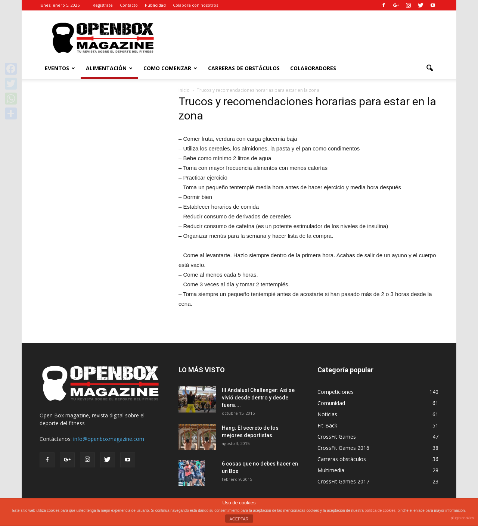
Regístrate (103, 5)
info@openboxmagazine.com (108, 438)
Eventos (60, 68)
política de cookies (380, 510)
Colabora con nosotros (195, 5)
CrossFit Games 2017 (343, 481)
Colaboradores (313, 68)
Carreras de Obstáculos (244, 68)
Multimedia (330, 470)
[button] (429, 68)
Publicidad (155, 5)
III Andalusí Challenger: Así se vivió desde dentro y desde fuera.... (258, 397)
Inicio (184, 90)
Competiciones (335, 391)
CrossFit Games (336, 436)
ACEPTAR (238, 519)
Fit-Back (327, 425)
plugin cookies (462, 518)
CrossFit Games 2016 (343, 447)
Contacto (129, 5)
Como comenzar (170, 68)
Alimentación (109, 68)
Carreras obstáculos (341, 459)
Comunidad (331, 403)
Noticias (327, 414)
